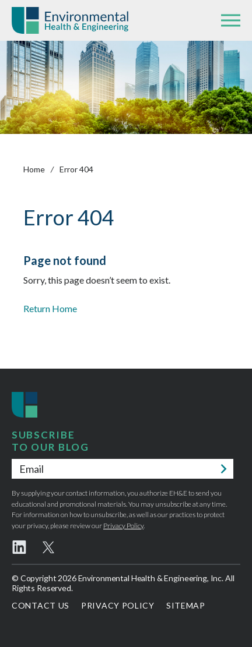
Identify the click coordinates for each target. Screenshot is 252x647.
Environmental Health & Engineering (70, 20)
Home (34, 169)
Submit (223, 469)
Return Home (50, 308)
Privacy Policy (123, 525)
